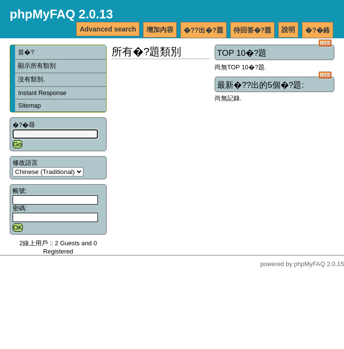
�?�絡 (317, 30)
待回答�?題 (253, 30)
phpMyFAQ (309, 264)
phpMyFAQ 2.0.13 (61, 14)
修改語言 (25, 162)
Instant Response (42, 92)
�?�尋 (24, 124)
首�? (26, 52)
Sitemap (29, 105)
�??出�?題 (203, 30)
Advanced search (107, 29)
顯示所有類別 (37, 65)
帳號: (20, 190)
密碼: (20, 208)
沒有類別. (31, 79)
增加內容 (159, 29)
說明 (288, 29)
